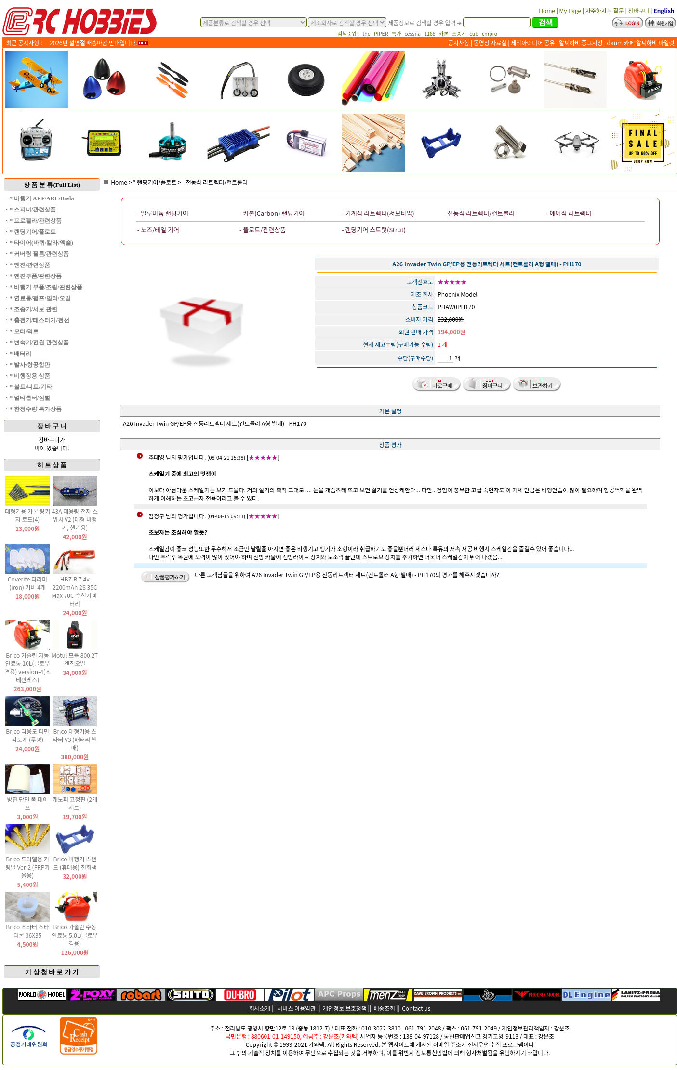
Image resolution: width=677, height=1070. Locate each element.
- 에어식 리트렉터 (568, 213)
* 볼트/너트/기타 (31, 386)
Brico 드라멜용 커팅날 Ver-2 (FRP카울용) (27, 867)
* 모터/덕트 (24, 331)
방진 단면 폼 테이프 (27, 803)
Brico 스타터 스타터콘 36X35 (27, 931)
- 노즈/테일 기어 (158, 229)
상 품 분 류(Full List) (52, 184)
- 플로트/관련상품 (262, 229)
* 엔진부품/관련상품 (36, 276)
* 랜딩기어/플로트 (33, 231)
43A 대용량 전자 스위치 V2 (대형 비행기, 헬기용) (75, 519)
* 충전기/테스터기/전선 (39, 320)
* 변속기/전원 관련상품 (39, 342)
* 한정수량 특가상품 (36, 409)
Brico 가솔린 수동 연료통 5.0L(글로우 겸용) (75, 935)
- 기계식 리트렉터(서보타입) (378, 213)
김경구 (156, 516)
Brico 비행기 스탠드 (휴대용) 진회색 (75, 863)
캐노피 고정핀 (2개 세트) (75, 803)
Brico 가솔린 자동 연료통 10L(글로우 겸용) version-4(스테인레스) (27, 667)
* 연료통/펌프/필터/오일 (40, 298)
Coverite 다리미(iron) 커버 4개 (27, 583)
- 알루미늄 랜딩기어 (162, 213)
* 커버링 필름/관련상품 (39, 254)
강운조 (562, 1028)
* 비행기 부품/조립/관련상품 (46, 287)
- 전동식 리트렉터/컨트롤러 (215, 182)
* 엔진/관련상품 (30, 265)
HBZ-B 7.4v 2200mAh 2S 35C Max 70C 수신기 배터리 (75, 591)
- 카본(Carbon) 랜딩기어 (272, 213)
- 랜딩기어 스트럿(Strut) (374, 229)
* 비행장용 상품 (30, 375)
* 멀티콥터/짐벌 (30, 398)
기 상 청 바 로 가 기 (52, 972)
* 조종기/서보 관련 (33, 309)
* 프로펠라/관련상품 (36, 220)
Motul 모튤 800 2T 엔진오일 (75, 659)
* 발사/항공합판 (30, 364)
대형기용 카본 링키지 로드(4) (27, 515)
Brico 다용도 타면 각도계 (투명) (27, 735)
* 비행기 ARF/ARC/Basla (42, 198)
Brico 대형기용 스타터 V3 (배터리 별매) (75, 739)
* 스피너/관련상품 (33, 209)
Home (115, 182)
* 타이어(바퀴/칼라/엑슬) (41, 242)
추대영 (156, 457)
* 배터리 (20, 353)
